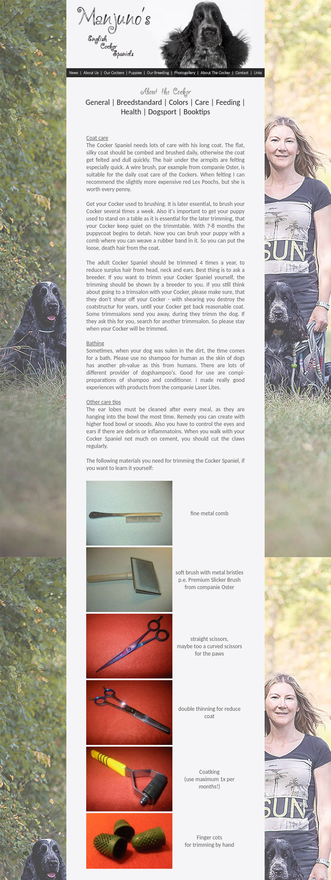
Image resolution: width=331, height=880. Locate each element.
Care (202, 102)
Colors (178, 102)
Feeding (228, 102)
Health (131, 112)
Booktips (197, 112)
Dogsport (162, 112)
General (98, 102)
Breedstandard (139, 102)
